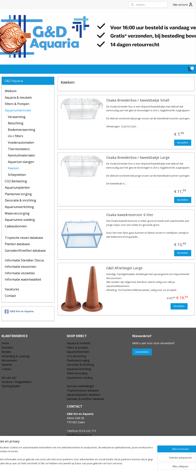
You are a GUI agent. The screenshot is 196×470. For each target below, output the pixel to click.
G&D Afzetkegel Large (124, 268)
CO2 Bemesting (16, 181)
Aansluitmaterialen (21, 155)
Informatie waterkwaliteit (23, 279)
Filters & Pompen (17, 104)
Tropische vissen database (24, 238)
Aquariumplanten (17, 187)
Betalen (6, 352)
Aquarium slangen (21, 162)
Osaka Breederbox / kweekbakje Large (137, 158)
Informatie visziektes (20, 273)
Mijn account (183, 4)
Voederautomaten (21, 142)
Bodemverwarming (21, 130)
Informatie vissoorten (20, 266)
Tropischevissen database (83, 390)
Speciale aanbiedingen (80, 386)
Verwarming (16, 117)
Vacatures (12, 289)
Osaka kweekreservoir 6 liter (129, 215)
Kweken (13, 168)
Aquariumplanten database (83, 394)
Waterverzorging (17, 213)
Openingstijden (11, 386)
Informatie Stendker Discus (24, 260)
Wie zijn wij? (9, 377)
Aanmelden (142, 352)
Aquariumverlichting (19, 207)
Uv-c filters (15, 136)
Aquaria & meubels (18, 97)
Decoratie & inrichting (20, 200)
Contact (10, 296)
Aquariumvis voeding (20, 220)
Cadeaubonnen (16, 226)
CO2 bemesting (76, 356)
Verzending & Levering (15, 356)
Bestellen (182, 142)
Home (5, 343)
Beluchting (15, 123)
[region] (73, 455)
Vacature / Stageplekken (16, 382)
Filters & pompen (77, 347)
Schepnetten (17, 175)
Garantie (7, 364)
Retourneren (9, 360)
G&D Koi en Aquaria (19, 311)
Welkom (10, 91)
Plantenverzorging (18, 194)
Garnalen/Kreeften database (25, 250)
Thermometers (19, 149)
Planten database (17, 244)
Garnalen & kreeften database (85, 399)
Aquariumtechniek (18, 110)
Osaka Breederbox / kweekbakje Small (137, 100)
